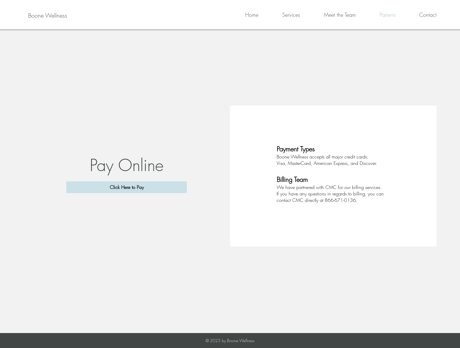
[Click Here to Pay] (126, 187)
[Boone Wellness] (47, 15)
